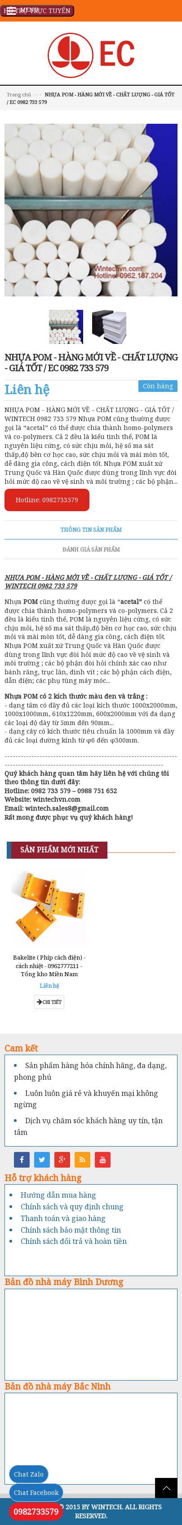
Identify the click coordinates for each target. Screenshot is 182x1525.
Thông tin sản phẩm (91, 530)
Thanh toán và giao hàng (63, 1218)
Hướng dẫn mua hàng (58, 1195)
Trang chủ (19, 94)
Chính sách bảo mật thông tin (71, 1230)
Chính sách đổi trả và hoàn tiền (74, 1241)
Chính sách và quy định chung (72, 1207)
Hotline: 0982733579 (47, 499)
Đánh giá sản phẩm (91, 549)
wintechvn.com (56, 799)
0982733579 (35, 1511)
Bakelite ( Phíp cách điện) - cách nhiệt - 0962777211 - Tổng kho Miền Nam (49, 965)
